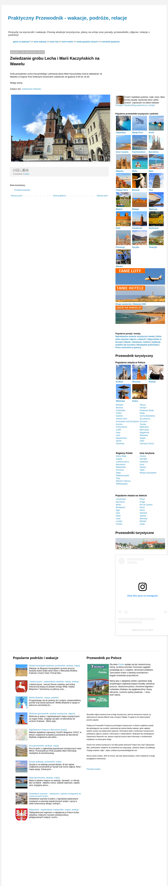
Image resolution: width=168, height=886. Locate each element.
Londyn (119, 521)
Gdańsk (119, 416)
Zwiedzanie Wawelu (31, 89)
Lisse (118, 518)
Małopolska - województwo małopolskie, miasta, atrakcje (53, 810)
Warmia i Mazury (123, 481)
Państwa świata (93, 769)
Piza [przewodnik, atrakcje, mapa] (43, 746)
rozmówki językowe (110, 42)
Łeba (118, 432)
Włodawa (144, 435)
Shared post (138, 630)
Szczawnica (145, 419)
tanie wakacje (40, 42)
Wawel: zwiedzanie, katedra (137, 342)
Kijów (118, 516)
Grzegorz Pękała (122, 105)
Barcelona (120, 502)
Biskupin (119, 405)
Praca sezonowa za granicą (128, 347)
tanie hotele (67, 42)
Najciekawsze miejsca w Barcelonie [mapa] (48, 730)
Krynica (119, 424)
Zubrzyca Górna (147, 443)
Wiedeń (143, 521)
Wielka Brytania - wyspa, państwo (43, 697)
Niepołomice (121, 438)
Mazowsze (120, 464)
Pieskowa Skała (147, 410)
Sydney (143, 516)
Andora (143, 456)
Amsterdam (121, 499)
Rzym (142, 507)
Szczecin (144, 421)
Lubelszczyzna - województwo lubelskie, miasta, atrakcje (54, 681)
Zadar (142, 524)
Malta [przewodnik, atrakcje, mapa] (44, 778)
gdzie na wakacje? (21, 42)
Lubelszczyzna (122, 462)
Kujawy (119, 459)
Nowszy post (16, 196)
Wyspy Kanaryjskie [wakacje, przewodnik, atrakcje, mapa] (54, 665)
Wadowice (144, 427)
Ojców (118, 441)
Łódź (118, 435)
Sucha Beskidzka (147, 416)
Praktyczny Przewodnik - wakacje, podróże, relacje (67, 18)
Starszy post (102, 196)
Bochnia (119, 407)
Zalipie (143, 438)
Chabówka (120, 410)
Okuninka (120, 443)
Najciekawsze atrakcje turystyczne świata (134, 336)
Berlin (118, 505)
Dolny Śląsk (121, 456)
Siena (142, 510)
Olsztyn (143, 407)
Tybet (142, 470)
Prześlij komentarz (22, 190)
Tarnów (143, 424)
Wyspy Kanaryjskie (148, 473)
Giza (118, 513)
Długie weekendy (123, 304)
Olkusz (143, 405)
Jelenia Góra (121, 419)
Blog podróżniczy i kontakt (143, 105)
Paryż (142, 499)
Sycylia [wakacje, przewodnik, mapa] (45, 762)
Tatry (118, 478)
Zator (142, 441)
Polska (121, 664)
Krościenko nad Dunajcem (127, 421)
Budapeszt (120, 507)
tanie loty (54, 42)
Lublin (118, 430)
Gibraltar (143, 459)
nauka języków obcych (87, 42)
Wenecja (143, 518)
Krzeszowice (121, 427)
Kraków (26, 174)
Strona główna (59, 196)
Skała (142, 413)
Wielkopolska (122, 484)
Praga (142, 502)
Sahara (143, 467)
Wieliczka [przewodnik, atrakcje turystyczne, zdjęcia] (52, 713)
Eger (118, 510)
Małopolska (121, 467)
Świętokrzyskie (122, 475)
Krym (142, 464)
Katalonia (144, 462)
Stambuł (143, 513)
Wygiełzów (144, 432)
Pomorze (120, 470)
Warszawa (144, 430)
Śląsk (118, 473)
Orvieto (119, 524)
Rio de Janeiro (146, 505)
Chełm (119, 413)
